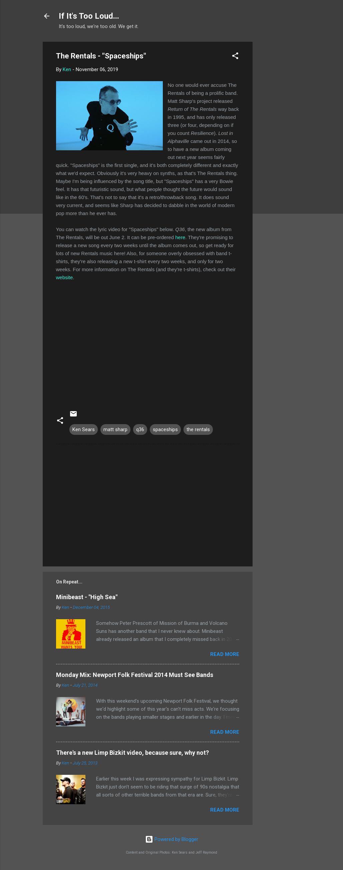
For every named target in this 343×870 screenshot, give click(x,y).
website (64, 277)
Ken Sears (83, 429)
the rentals (198, 429)
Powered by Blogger (171, 839)
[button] (235, 57)
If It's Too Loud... (89, 16)
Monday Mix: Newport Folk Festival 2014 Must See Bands (134, 674)
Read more (224, 654)
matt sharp (115, 429)
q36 (140, 429)
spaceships (165, 429)
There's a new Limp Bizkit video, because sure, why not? (132, 752)
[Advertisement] (279, 142)
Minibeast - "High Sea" (86, 596)
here (180, 237)
